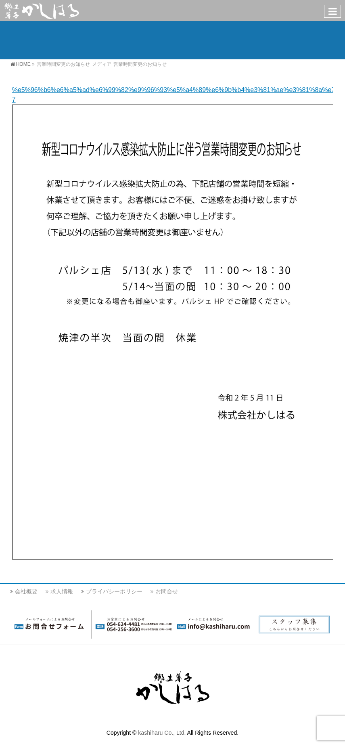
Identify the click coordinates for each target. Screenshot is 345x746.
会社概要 (26, 591)
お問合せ (166, 591)
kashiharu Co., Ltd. (162, 732)
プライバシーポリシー (114, 591)
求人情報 (61, 591)
